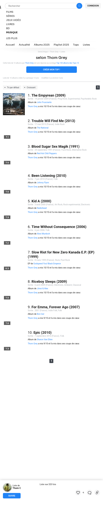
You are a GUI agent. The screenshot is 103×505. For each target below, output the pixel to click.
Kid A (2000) (41, 201)
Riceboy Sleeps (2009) (49, 282)
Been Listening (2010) (49, 176)
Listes (62, 52)
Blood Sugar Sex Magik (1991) (55, 146)
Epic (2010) (42, 333)
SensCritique (43, 52)
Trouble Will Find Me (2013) (53, 121)
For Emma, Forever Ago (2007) (56, 307)
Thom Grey (54, 52)
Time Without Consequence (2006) (59, 227)
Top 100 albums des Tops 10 (67, 63)
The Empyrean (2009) (49, 95)
